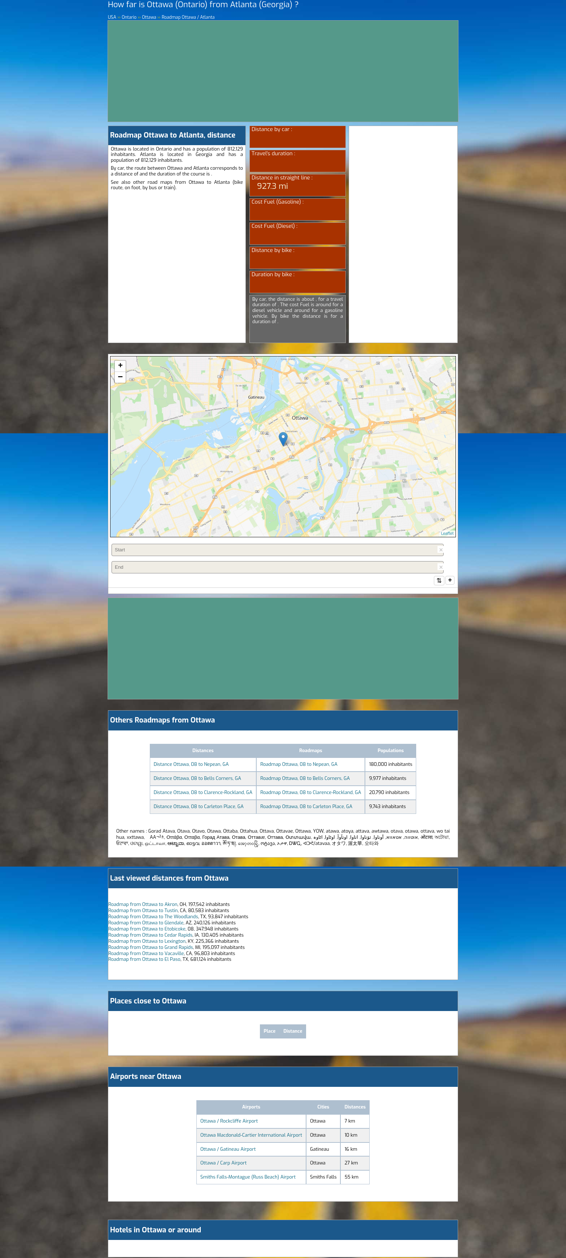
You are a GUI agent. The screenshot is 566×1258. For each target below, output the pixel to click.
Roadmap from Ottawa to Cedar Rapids (150, 936)
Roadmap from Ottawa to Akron (142, 905)
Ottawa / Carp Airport (223, 1164)
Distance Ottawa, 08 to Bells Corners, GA (197, 779)
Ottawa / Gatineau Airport (228, 1150)
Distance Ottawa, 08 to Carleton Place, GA (199, 807)
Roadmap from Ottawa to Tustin (143, 911)
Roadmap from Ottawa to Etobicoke (147, 930)
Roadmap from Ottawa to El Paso (144, 960)
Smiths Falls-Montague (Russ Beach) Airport (248, 1178)
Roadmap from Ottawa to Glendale (145, 923)
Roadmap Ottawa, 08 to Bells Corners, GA (305, 779)
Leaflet (447, 533)
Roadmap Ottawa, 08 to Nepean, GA (299, 765)
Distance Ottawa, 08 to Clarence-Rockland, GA (203, 793)
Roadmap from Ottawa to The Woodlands (153, 917)
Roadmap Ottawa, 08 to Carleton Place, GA (306, 807)
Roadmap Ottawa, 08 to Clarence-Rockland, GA (310, 793)
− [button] (120, 377)
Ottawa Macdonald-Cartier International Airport (251, 1136)
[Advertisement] (283, 71)
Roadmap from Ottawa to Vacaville (146, 954)
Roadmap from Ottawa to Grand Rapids (150, 948)
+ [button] (120, 366)
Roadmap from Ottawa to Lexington (147, 942)
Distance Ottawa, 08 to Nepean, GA (191, 765)
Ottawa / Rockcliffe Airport (229, 1122)
